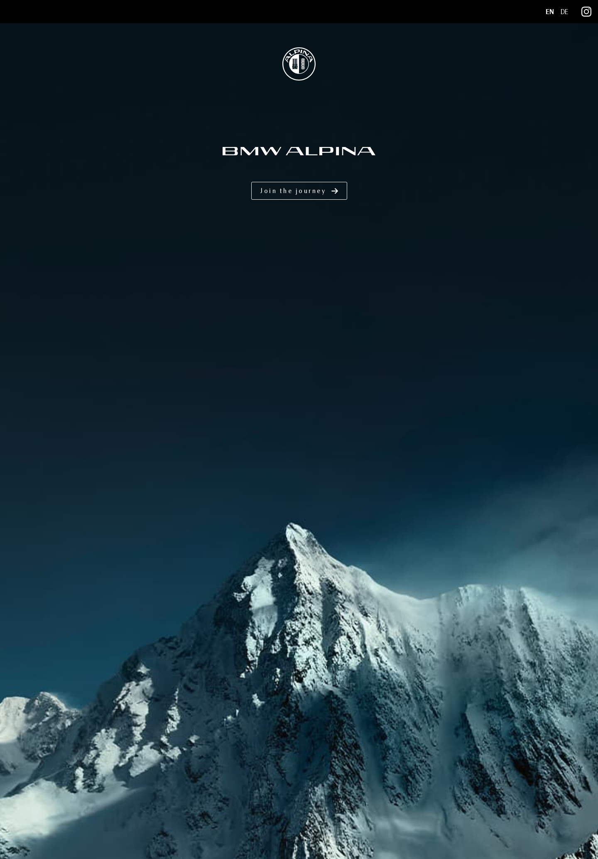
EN (550, 12)
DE (564, 12)
